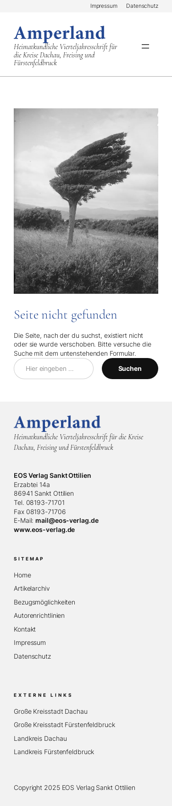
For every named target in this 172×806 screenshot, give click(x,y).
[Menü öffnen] (145, 46)
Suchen (130, 368)
